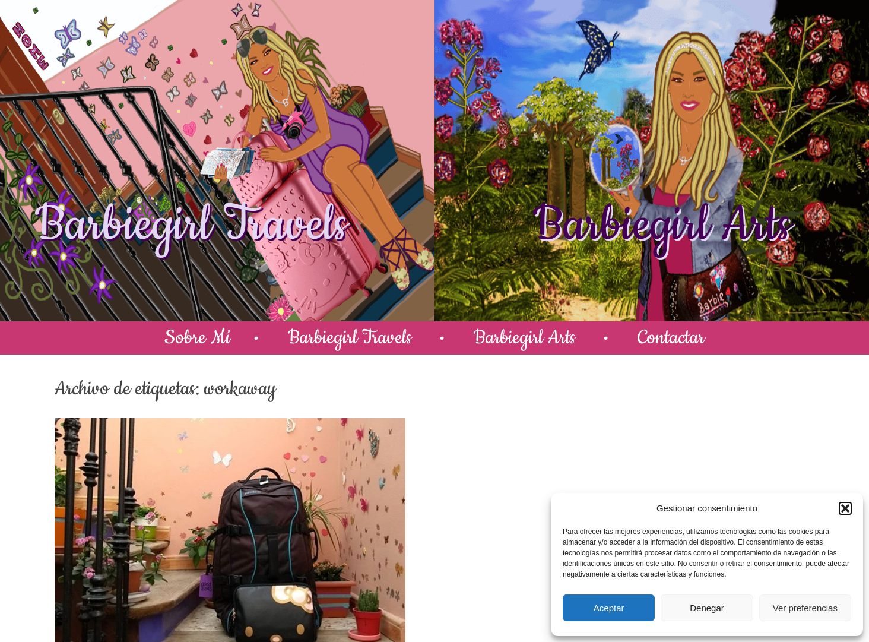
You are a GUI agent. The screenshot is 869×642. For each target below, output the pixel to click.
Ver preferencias (805, 608)
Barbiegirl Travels (191, 225)
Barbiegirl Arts (662, 225)
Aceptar (609, 608)
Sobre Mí (197, 337)
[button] (845, 508)
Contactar (671, 337)
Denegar (707, 608)
